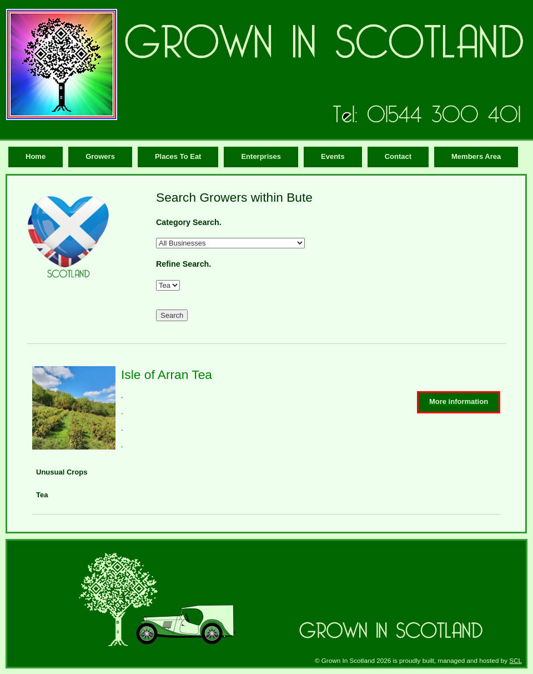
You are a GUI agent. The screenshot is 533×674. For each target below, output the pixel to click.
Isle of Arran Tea (166, 374)
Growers (100, 156)
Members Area (476, 156)
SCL (515, 660)
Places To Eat (178, 156)
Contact (398, 156)
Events (333, 156)
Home (36, 156)
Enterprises (261, 156)
